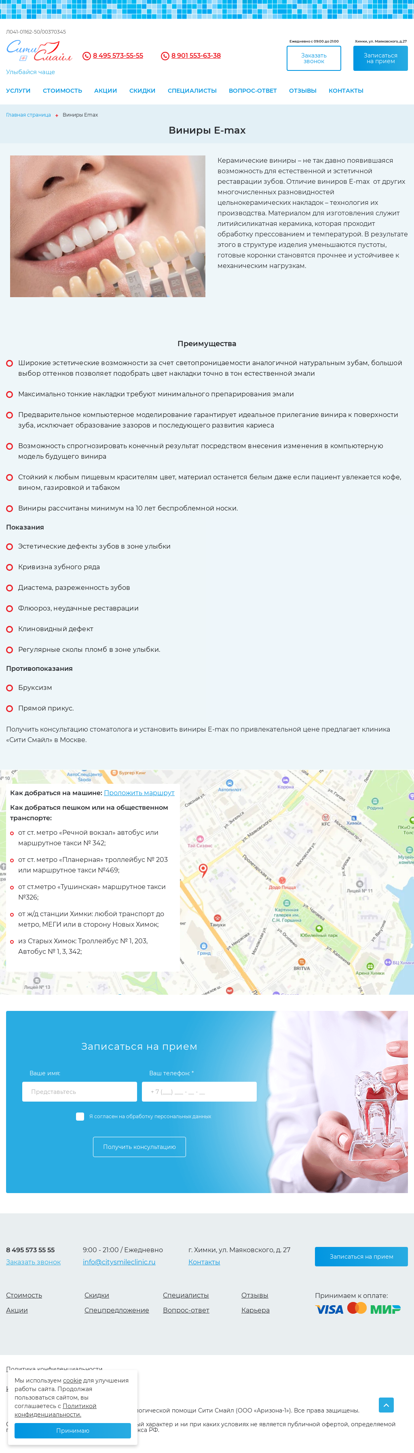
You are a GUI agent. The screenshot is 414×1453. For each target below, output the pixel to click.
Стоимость (62, 91)
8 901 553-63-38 (196, 56)
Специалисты (192, 91)
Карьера (255, 1310)
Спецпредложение (116, 1310)
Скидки (142, 91)
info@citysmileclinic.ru (119, 1262)
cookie (72, 1380)
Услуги (18, 91)
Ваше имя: (45, 1073)
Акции (105, 91)
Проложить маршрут (139, 793)
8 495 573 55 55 (30, 1250)
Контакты (346, 91)
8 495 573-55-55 (118, 56)
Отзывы (303, 91)
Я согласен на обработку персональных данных (150, 1116)
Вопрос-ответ (253, 91)
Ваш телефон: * (171, 1073)
